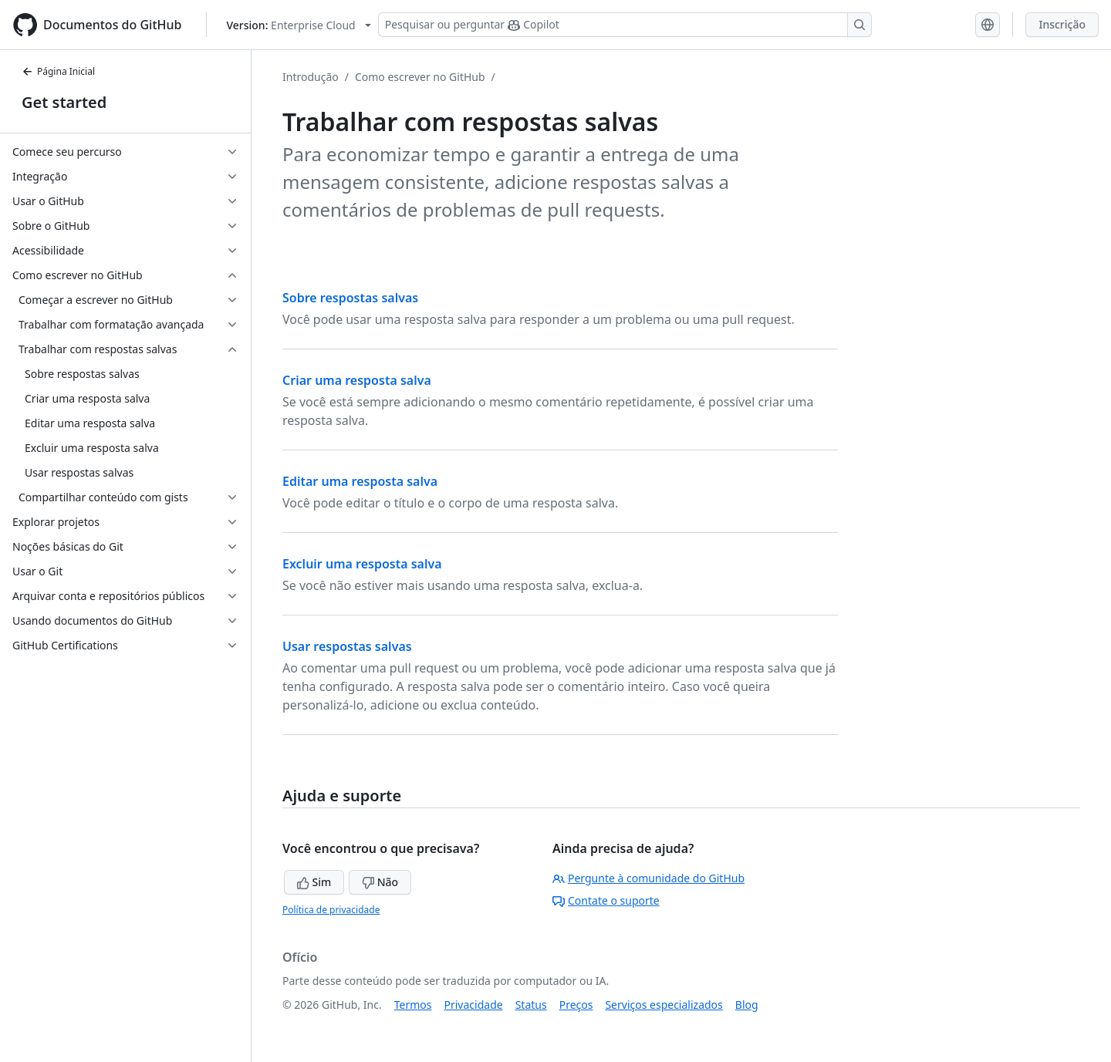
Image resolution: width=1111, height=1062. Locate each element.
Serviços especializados (663, 1004)
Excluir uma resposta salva (362, 563)
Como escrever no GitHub (420, 76)
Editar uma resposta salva (359, 481)
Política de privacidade (331, 909)
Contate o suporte (606, 900)
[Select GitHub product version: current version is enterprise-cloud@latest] (298, 25)
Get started (64, 102)
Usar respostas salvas (347, 646)
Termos (413, 1004)
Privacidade (473, 1004)
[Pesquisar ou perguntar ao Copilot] (625, 24)
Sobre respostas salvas (350, 297)
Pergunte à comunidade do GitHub (648, 878)
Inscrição (1062, 24)
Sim (314, 882)
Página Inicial (58, 71)
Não (380, 882)
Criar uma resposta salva (356, 380)
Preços (576, 1004)
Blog (746, 1004)
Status (531, 1004)
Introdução (310, 76)
